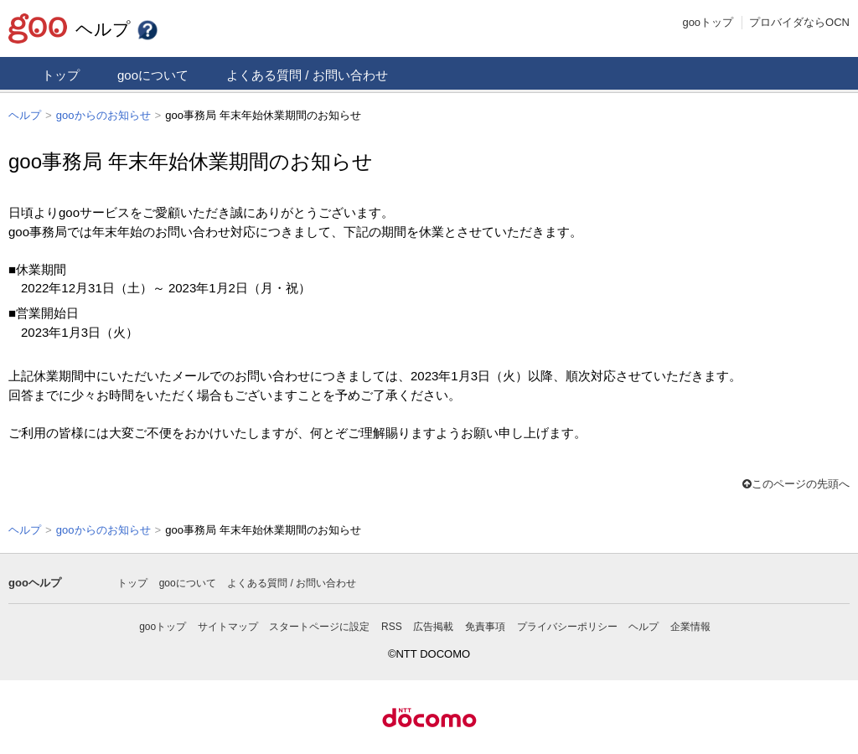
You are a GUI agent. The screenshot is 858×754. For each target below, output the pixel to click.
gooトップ (707, 22)
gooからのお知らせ (103, 115)
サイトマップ (228, 625)
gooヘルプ (34, 581)
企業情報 (690, 625)
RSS (391, 625)
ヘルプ (117, 29)
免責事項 (485, 625)
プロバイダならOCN (799, 22)
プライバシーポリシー (567, 625)
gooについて (153, 75)
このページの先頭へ (796, 483)
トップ (61, 75)
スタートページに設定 (319, 625)
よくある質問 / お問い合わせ (307, 75)
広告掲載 (433, 625)
